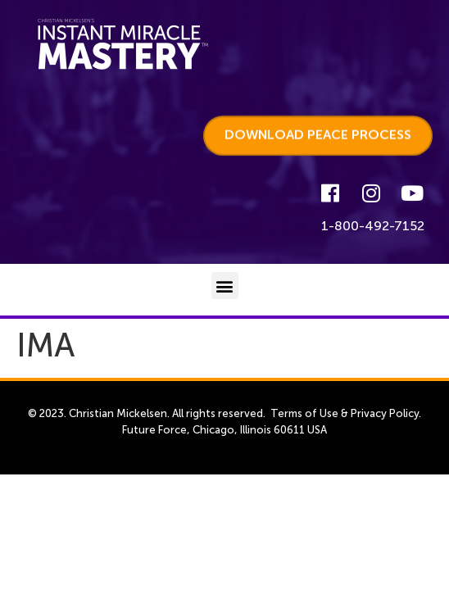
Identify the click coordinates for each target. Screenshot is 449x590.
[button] (224, 285)
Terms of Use (304, 413)
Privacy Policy (385, 413)
